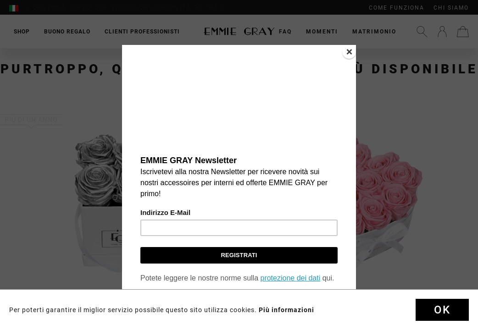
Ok (442, 309)
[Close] (349, 52)
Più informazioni (286, 310)
